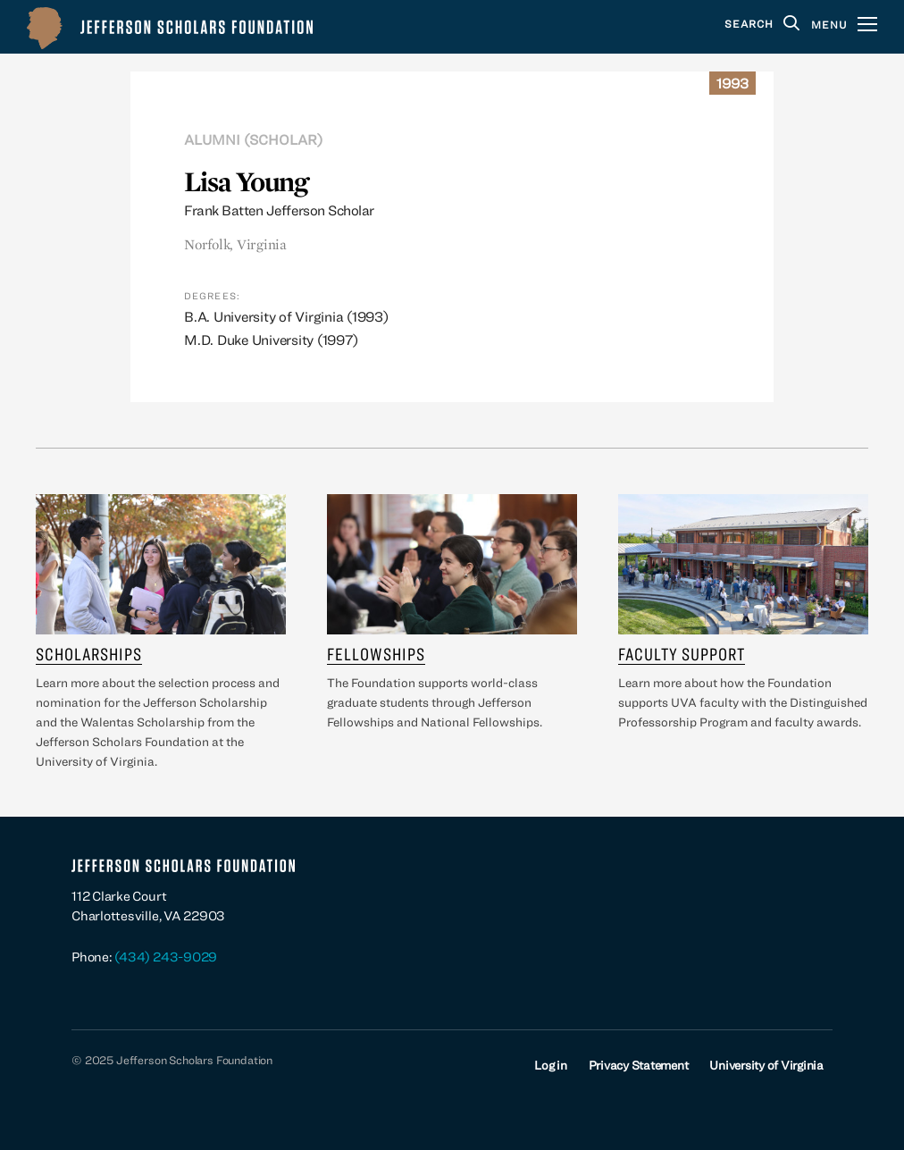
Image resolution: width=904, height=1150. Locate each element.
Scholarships (89, 653)
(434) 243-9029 (165, 956)
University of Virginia (766, 1065)
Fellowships (376, 653)
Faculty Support (681, 653)
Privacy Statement (639, 1065)
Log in (550, 1065)
